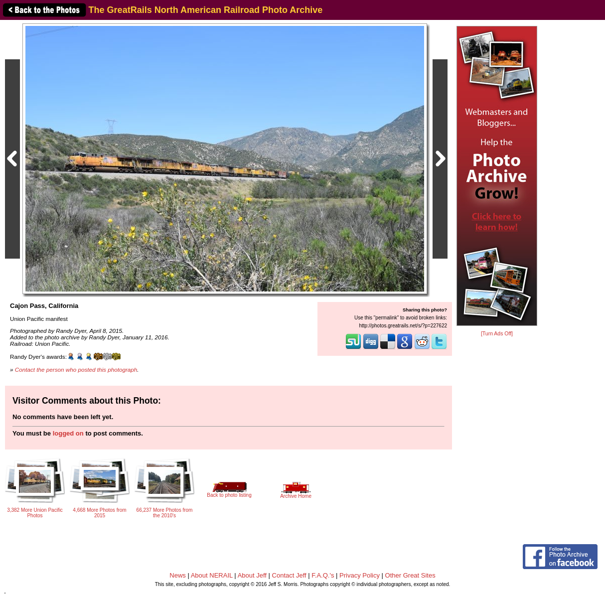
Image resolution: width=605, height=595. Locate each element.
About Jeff (252, 575)
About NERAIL (212, 575)
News (177, 575)
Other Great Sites (410, 575)
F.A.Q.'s (322, 575)
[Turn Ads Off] (497, 333)
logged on (68, 433)
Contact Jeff (289, 575)
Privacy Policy (359, 575)
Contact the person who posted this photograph (76, 369)
